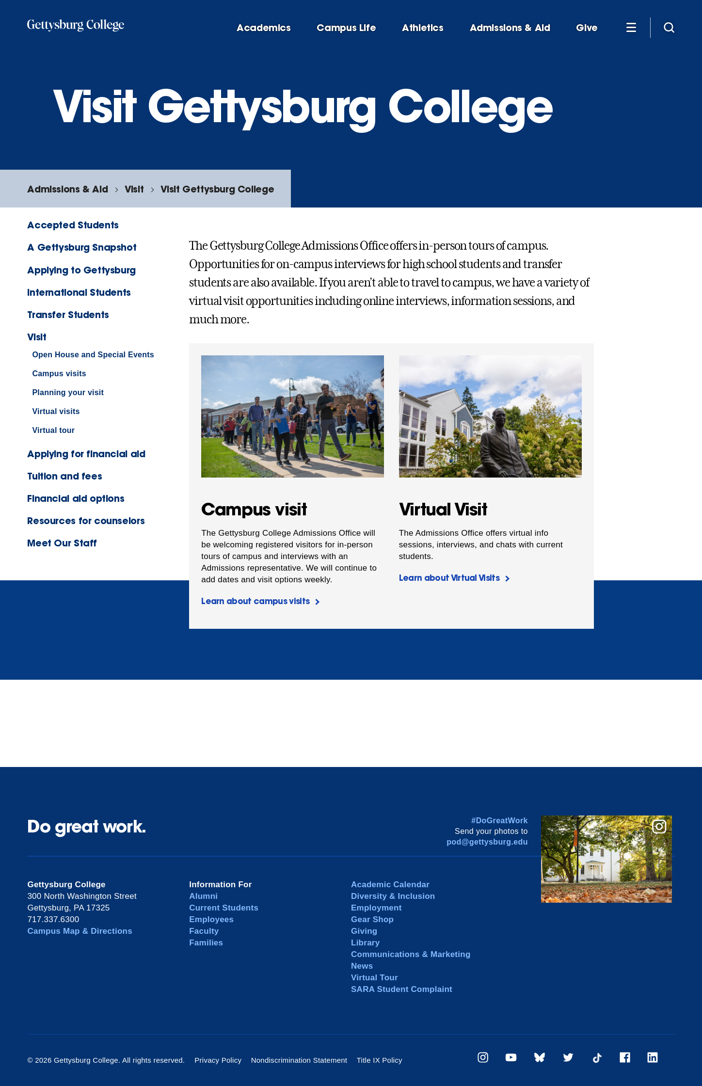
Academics (264, 27)
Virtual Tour (374, 977)
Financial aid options (75, 498)
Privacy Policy (217, 1060)
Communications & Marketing (411, 954)
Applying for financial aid (86, 453)
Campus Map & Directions (79, 931)
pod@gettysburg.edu (487, 842)
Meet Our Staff (62, 543)
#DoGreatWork (499, 820)
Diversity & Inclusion (393, 896)
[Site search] (669, 27)
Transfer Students (68, 314)
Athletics (423, 27)
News (362, 966)
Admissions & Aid (510, 27)
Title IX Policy (379, 1060)
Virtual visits (56, 411)
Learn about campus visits (255, 601)
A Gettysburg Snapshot (81, 247)
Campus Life (346, 27)
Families (206, 942)
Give (586, 27)
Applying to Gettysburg (81, 270)
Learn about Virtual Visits (449, 577)
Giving (364, 931)
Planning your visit (68, 392)
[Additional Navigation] (631, 27)
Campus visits (59, 373)
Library (365, 942)
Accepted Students (72, 225)
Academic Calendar (390, 884)
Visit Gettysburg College (217, 189)
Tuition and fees (64, 476)
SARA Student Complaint (401, 989)
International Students (79, 292)
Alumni (203, 896)
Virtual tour (53, 430)
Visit (134, 189)
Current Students (223, 907)
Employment (376, 907)
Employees (211, 919)
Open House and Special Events (93, 355)
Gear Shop (372, 919)
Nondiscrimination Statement (299, 1060)
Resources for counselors (85, 520)
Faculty (204, 931)
